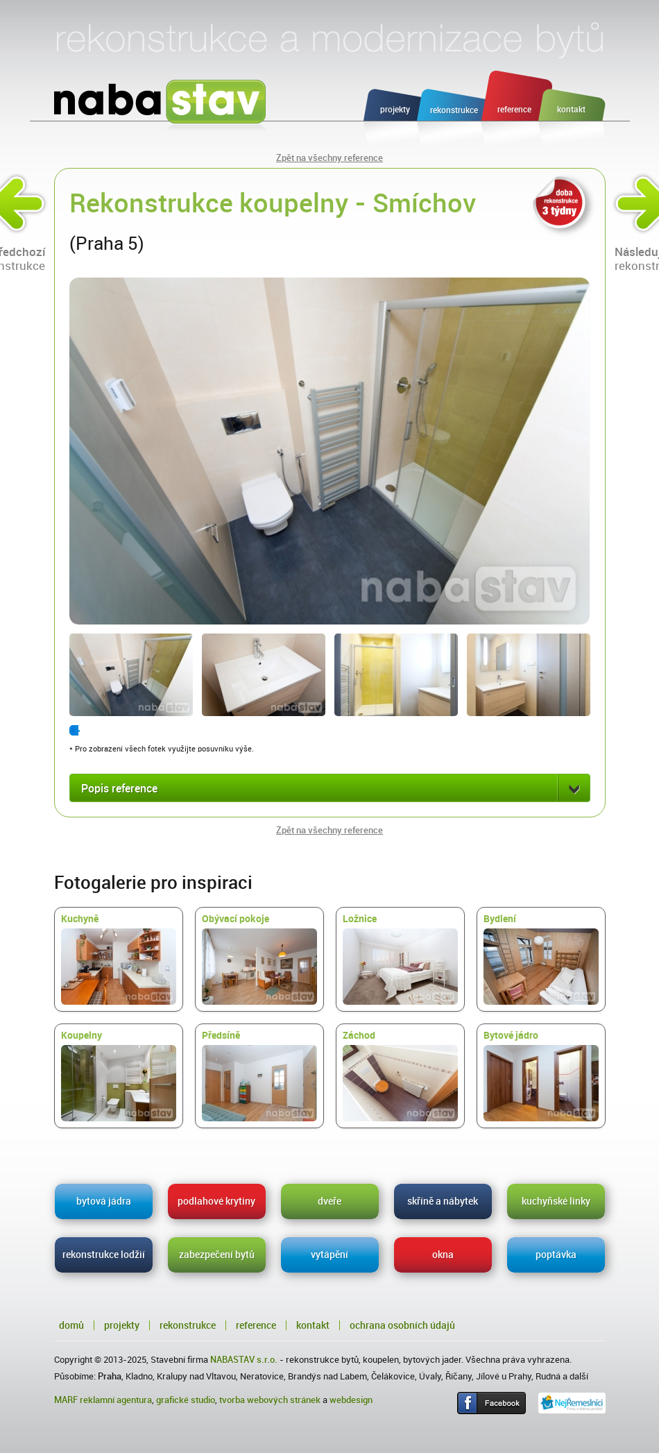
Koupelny (118, 1075)
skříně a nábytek (442, 1201)
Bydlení (541, 959)
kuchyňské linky (556, 1201)
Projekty (121, 1325)
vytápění (329, 1254)
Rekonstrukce (188, 1325)
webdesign (351, 1400)
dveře (329, 1201)
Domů (71, 1325)
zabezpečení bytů (217, 1254)
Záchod (400, 1075)
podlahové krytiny (216, 1201)
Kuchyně (118, 959)
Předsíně (259, 1075)
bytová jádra (103, 1201)
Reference (256, 1325)
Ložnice (400, 959)
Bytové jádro (541, 1075)
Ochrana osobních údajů (402, 1325)
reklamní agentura (116, 1400)
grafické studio (185, 1400)
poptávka (556, 1254)
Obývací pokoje (259, 959)
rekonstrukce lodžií (103, 1254)
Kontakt (313, 1325)
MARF (66, 1400)
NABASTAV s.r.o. (243, 1359)
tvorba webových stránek (269, 1400)
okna (443, 1254)
